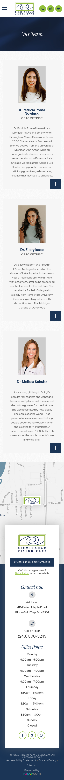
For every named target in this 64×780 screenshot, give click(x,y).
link (2, 515)
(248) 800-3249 (32, 636)
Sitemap (32, 765)
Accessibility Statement (21, 760)
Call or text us (22, 573)
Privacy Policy (47, 760)
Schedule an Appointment (32, 562)
